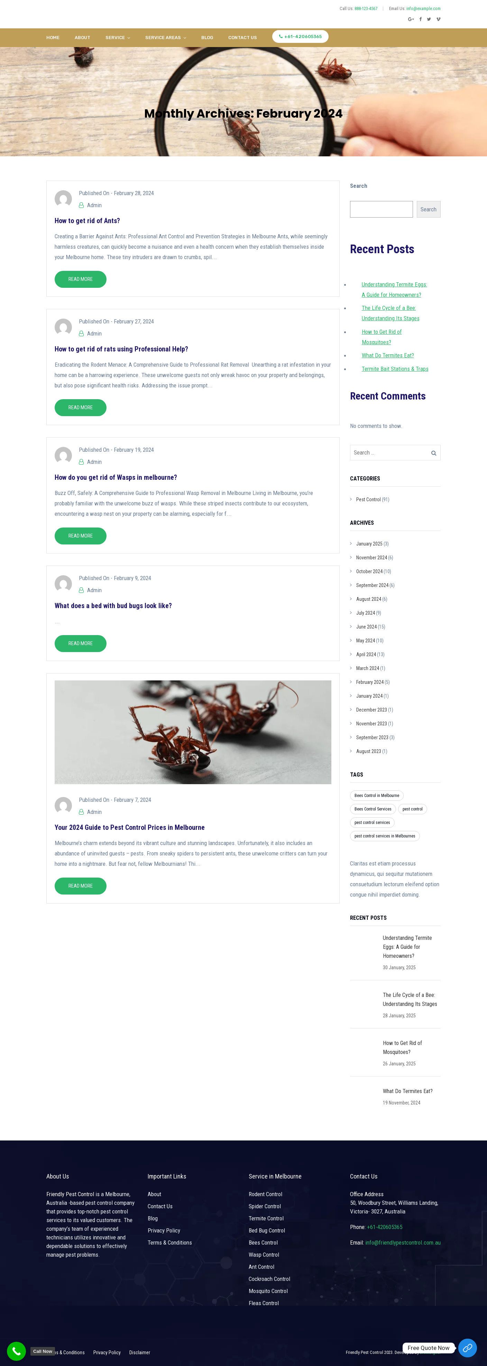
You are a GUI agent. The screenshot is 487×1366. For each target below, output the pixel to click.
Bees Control (263, 1242)
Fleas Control (264, 1303)
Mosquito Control (268, 1290)
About (82, 37)
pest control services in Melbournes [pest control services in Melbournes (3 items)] (385, 836)
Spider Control (265, 1206)
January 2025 (369, 544)
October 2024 (369, 571)
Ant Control (261, 1266)
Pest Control (368, 499)
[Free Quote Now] (467, 1348)
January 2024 (369, 696)
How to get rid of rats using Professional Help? (121, 349)
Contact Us (242, 37)
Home (52, 37)
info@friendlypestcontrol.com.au (403, 1242)
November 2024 (371, 557)
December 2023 (371, 710)
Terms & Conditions (170, 1242)
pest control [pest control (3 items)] (413, 809)
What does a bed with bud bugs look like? (113, 606)
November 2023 (371, 723)
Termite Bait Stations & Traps (395, 368)
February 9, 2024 (132, 578)
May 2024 (365, 640)
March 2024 (367, 668)
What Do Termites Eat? (388, 355)
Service (115, 37)
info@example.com (423, 8)
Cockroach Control (269, 1278)
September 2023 (372, 737)
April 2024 (366, 654)
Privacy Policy (164, 1230)
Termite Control (266, 1218)
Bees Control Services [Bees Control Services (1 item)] (373, 809)
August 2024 (368, 599)
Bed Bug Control (267, 1230)
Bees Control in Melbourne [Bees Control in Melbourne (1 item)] (377, 795)
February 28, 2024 (134, 193)
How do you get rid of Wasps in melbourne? (116, 477)
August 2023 (368, 751)
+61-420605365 (300, 36)
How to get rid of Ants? (87, 221)
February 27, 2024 (134, 321)
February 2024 (370, 682)
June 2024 (366, 627)
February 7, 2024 (132, 799)
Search (358, 185)
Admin (94, 205)
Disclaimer (139, 1352)
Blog (207, 37)
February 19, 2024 (134, 449)
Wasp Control (264, 1254)
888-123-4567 (366, 8)
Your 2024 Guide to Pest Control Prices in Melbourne (130, 827)
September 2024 (372, 585)
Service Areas (163, 37)
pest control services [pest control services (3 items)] (372, 822)
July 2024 (365, 613)
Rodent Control (265, 1194)
